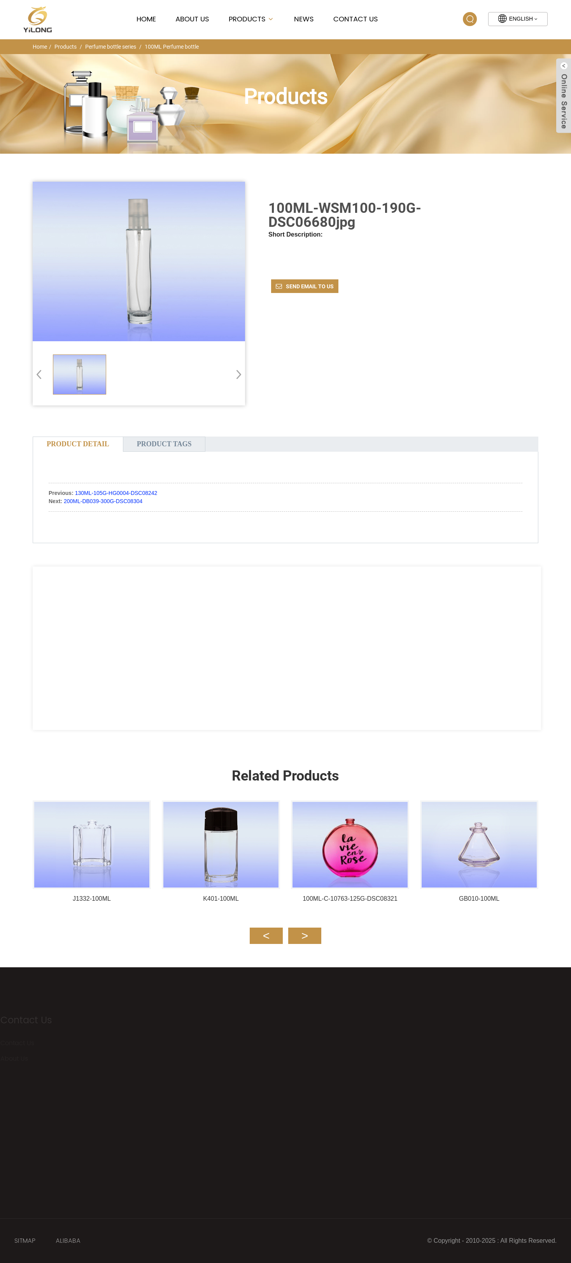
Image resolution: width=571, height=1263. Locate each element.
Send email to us (310, 286)
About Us (192, 19)
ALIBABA (68, 1240)
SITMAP (24, 1240)
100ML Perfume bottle (172, 47)
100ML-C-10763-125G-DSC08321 (350, 898)
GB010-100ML (479, 898)
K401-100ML (221, 898)
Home (146, 19)
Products (252, 19)
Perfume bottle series (110, 47)
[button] (236, 374)
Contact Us (355, 19)
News (304, 19)
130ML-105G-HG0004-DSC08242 (116, 493)
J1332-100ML (92, 898)
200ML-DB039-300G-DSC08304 (103, 501)
